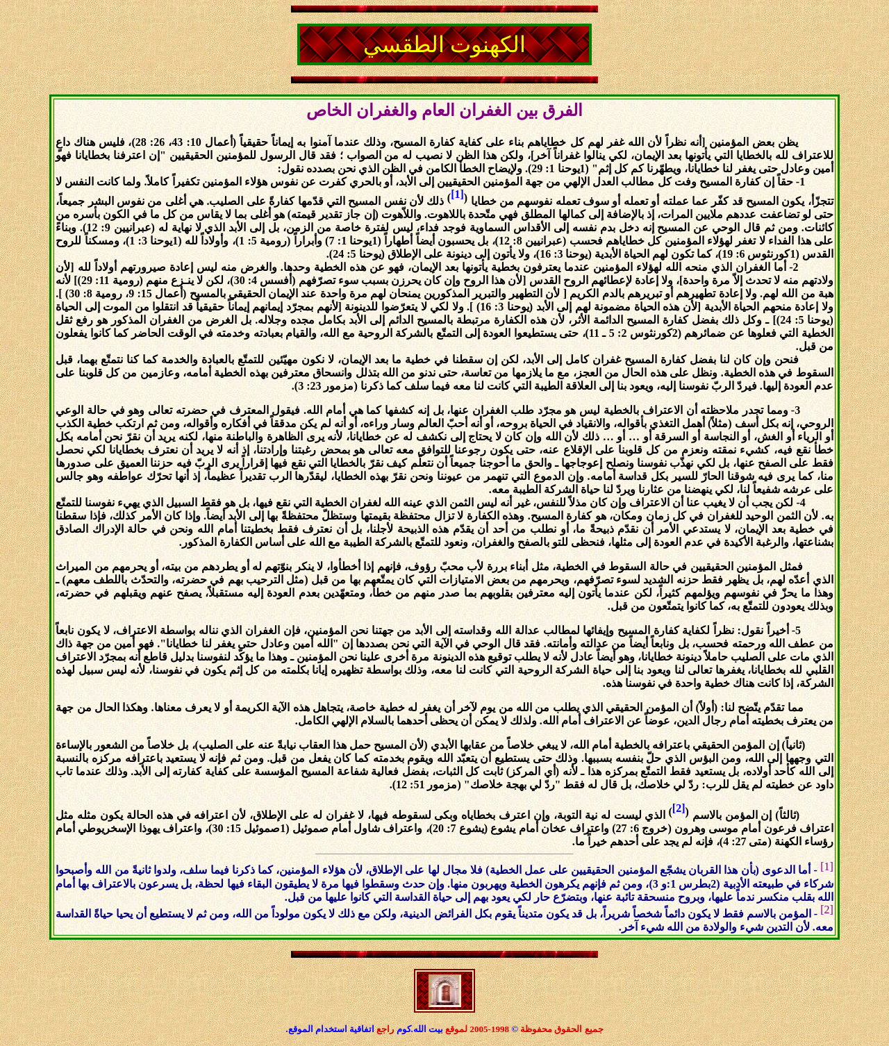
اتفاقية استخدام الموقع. (329, 1029)
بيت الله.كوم (421, 1029)
